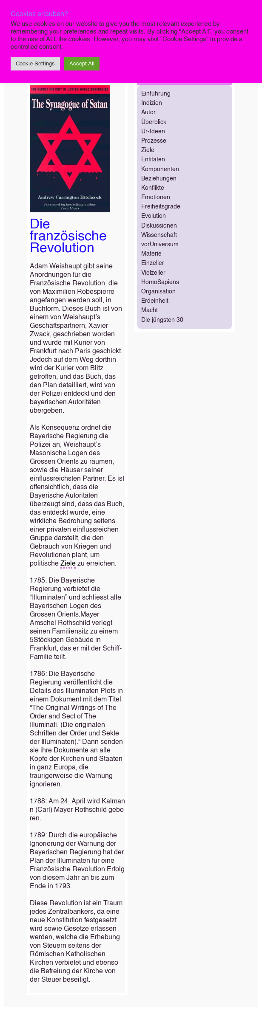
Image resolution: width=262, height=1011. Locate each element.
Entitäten (153, 160)
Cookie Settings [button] (35, 64)
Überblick (153, 122)
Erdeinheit (154, 301)
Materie (151, 254)
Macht (149, 310)
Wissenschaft (159, 235)
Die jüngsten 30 (162, 320)
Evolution (153, 216)
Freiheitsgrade (160, 207)
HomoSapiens (160, 282)
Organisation (158, 292)
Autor (148, 112)
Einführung (156, 94)
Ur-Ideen (153, 132)
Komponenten (160, 169)
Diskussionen (159, 226)
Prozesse (153, 141)
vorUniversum (160, 245)
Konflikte (152, 188)
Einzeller (152, 263)
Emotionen (155, 197)
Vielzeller (153, 273)
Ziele (68, 563)
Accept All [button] (81, 64)
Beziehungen (159, 179)
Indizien (151, 103)
